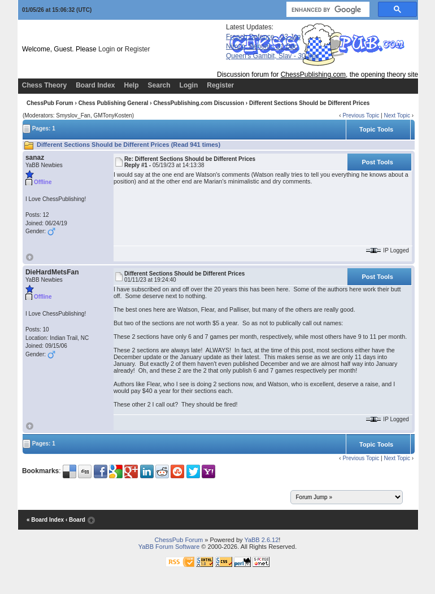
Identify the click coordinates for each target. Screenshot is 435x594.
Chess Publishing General (114, 103)
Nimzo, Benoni (262, 46)
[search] (327, 10)
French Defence (263, 37)
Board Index (95, 85)
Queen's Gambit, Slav (272, 56)
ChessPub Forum (50, 103)
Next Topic (397, 115)
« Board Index (45, 520)
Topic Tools (376, 129)
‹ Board (75, 520)
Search (159, 85)
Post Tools (377, 162)
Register (137, 49)
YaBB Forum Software (169, 546)
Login (106, 49)
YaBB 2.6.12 (261, 539)
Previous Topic (360, 115)
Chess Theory (44, 85)
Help (131, 85)
